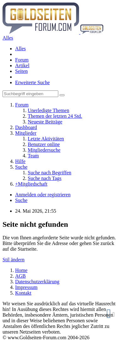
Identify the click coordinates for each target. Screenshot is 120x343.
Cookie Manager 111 (108, 316)
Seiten (21, 71)
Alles (20, 48)
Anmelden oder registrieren (43, 194)
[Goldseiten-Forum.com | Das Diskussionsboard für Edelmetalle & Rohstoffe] (53, 32)
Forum (22, 60)
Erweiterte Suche (32, 82)
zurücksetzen (113, 316)
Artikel (22, 65)
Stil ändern (14, 259)
